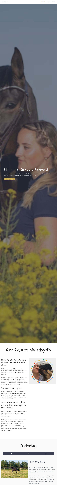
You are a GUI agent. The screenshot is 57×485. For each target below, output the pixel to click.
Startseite (43, 2)
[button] (9, 179)
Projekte (48, 2)
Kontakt (53, 2)
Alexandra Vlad (5, 2)
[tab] (11, 453)
